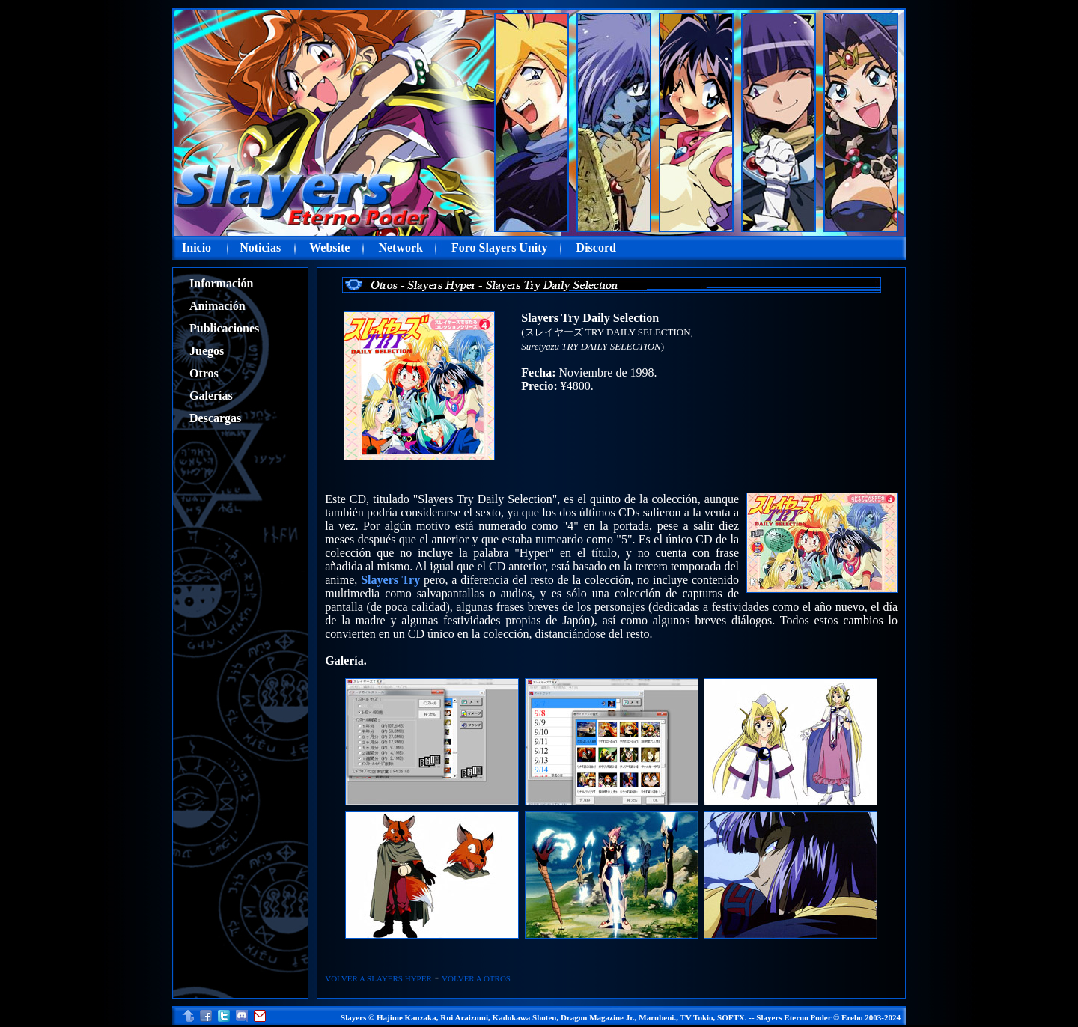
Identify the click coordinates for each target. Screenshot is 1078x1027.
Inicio (196, 247)
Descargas (215, 418)
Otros (204, 373)
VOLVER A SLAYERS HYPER (378, 978)
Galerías (211, 395)
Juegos (206, 350)
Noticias (260, 247)
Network (400, 247)
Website (329, 247)
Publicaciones (224, 328)
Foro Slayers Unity (499, 247)
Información (221, 283)
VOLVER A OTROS (476, 978)
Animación (217, 305)
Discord (596, 247)
